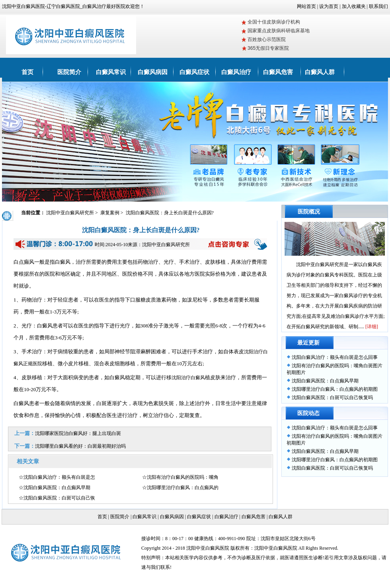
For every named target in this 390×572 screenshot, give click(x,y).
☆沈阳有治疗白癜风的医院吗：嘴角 (180, 477)
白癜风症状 (194, 72)
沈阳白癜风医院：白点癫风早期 (325, 381)
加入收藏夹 (354, 6)
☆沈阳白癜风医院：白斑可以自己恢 (57, 498)
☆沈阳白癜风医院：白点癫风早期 (54, 487)
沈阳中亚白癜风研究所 (70, 212)
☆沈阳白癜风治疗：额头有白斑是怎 (57, 477)
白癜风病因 (153, 72)
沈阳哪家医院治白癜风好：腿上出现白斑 (78, 433)
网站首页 (306, 6)
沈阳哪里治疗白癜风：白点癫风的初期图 (335, 389)
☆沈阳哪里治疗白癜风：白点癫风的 (180, 487)
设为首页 (328, 6)
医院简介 (69, 72)
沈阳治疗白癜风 (188, 377)
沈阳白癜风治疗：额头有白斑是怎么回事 (335, 357)
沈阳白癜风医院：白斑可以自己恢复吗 (332, 397)
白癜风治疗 (236, 72)
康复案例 (110, 212)
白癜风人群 (320, 72)
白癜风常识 (111, 72)
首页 (27, 72)
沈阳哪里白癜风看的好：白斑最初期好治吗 (80, 446)
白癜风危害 (278, 72)
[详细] (371, 326)
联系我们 (378, 6)
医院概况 (309, 212)
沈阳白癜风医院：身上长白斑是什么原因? (170, 212)
